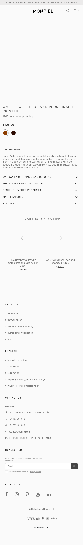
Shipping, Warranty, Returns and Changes (26, 379)
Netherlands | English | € (41, 509)
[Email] (38, 466)
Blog (9, 339)
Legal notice (13, 373)
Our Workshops (14, 320)
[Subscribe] (74, 466)
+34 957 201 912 (17, 419)
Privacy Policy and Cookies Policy (23, 386)
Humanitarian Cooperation (20, 333)
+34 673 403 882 (17, 425)
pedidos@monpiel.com (19, 432)
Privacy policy (35, 472)
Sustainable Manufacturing (20, 326)
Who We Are (13, 313)
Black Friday (13, 366)
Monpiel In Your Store (17, 360)
